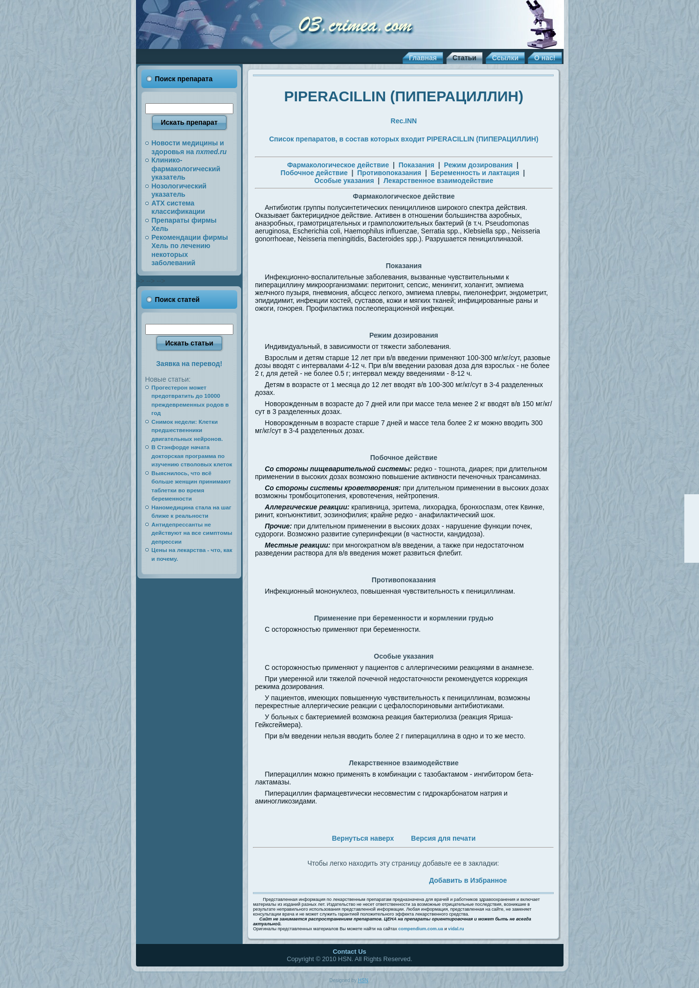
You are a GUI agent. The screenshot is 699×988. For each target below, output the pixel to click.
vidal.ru (456, 928)
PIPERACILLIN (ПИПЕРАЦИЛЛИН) (403, 96)
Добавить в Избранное (468, 880)
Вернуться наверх (363, 838)
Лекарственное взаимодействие (438, 180)
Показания (416, 165)
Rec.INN (404, 121)
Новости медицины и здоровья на (189, 147)
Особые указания (344, 180)
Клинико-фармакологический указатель (186, 168)
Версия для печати (443, 838)
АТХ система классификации (178, 207)
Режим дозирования (478, 165)
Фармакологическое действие (338, 165)
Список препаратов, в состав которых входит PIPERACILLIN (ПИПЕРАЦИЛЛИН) (403, 139)
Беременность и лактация (475, 173)
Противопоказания (389, 173)
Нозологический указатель (179, 190)
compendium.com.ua (420, 928)
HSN (363, 980)
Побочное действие (314, 173)
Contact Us (349, 951)
